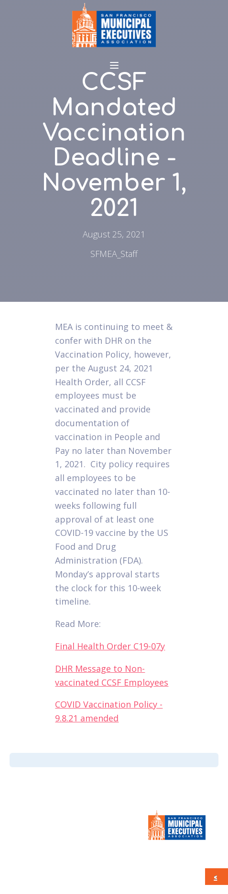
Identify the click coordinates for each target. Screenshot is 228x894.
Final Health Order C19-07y (110, 646)
